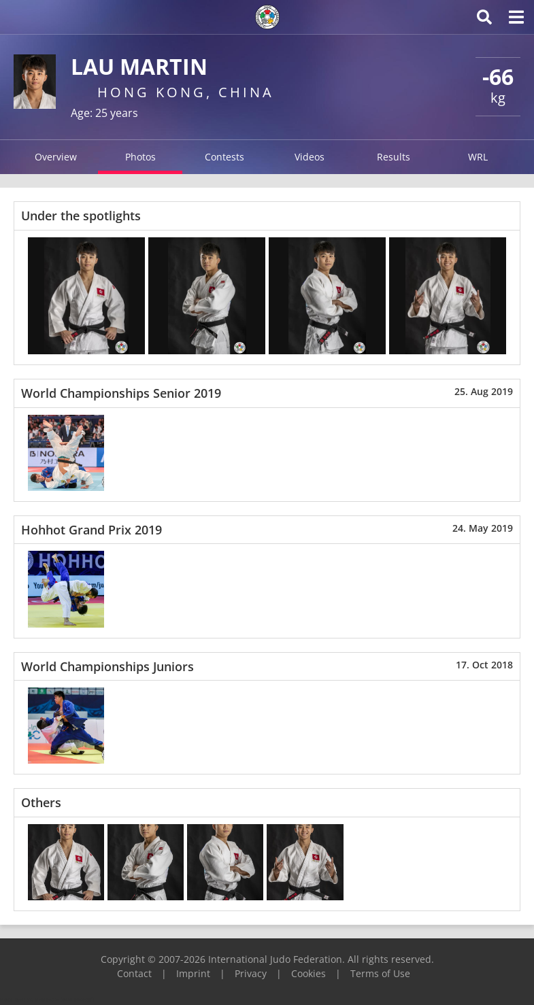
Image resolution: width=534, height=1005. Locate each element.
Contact (134, 973)
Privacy (251, 973)
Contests (224, 156)
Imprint (193, 973)
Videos (309, 156)
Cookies (308, 973)
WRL (478, 156)
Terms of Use (380, 973)
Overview (56, 156)
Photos (140, 156)
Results (393, 156)
